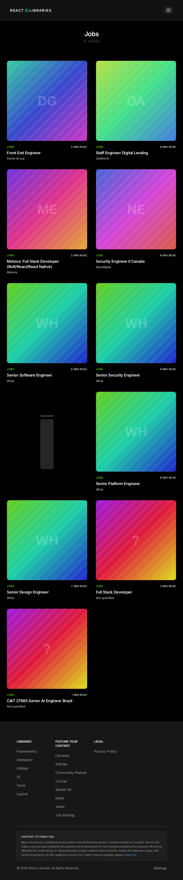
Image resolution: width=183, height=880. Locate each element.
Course (61, 781)
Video (60, 806)
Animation (25, 760)
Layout (22, 794)
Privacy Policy (105, 751)
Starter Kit (63, 789)
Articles (61, 764)
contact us (130, 854)
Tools (21, 785)
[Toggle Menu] (168, 10)
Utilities (22, 768)
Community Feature (70, 772)
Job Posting (65, 815)
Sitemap (160, 868)
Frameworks (26, 751)
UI (18, 777)
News (59, 798)
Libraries (62, 755)
